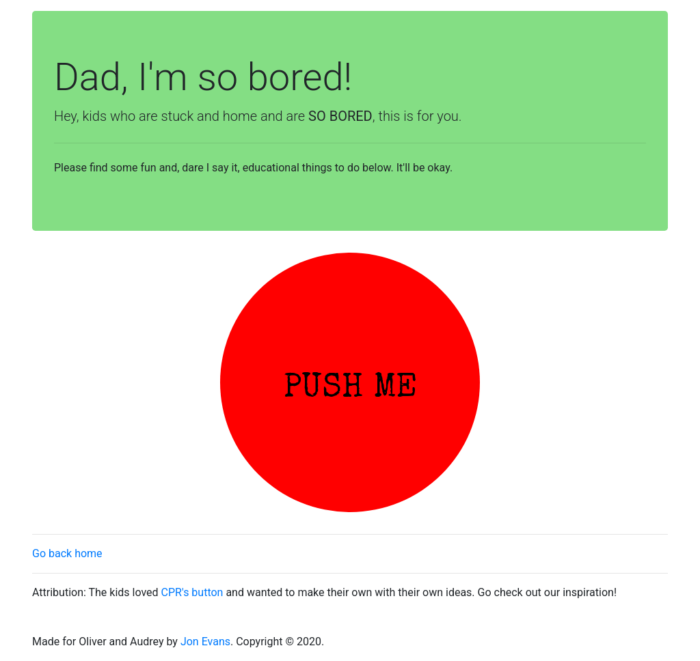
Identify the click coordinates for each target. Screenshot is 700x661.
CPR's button (192, 592)
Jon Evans (205, 641)
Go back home (67, 553)
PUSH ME (350, 389)
